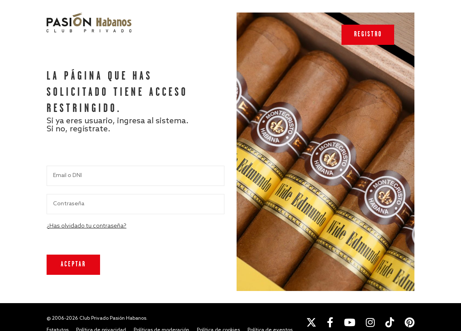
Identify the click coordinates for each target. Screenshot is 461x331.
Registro (368, 34)
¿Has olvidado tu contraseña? (86, 226)
